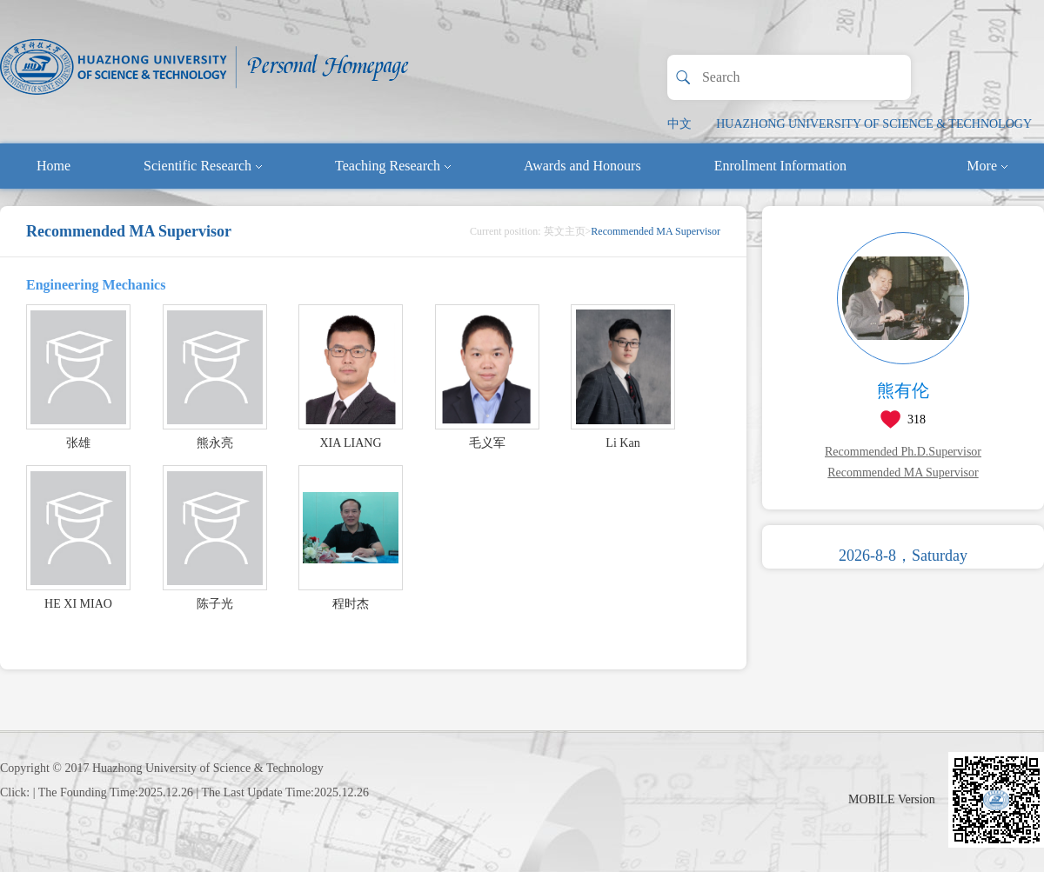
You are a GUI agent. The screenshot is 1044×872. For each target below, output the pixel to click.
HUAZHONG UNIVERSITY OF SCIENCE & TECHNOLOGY (874, 123)
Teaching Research (393, 165)
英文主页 (565, 231)
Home (53, 165)
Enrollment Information (780, 165)
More (987, 165)
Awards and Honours (582, 165)
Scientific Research (203, 165)
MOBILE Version (891, 799)
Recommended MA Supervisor (902, 472)
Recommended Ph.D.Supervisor (903, 451)
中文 (679, 123)
